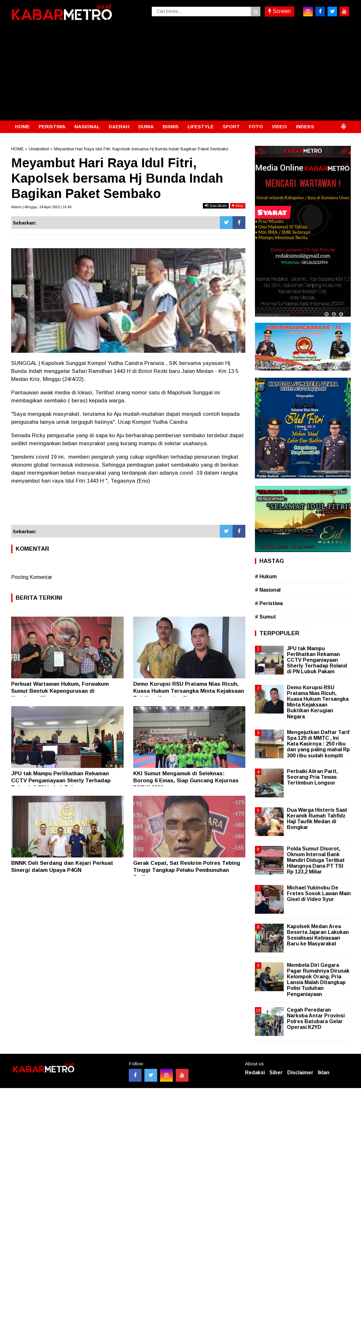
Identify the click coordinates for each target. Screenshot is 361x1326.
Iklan (323, 1072)
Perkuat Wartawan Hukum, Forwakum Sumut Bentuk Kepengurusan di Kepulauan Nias (60, 691)
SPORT (231, 126)
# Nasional (267, 590)
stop (237, 205)
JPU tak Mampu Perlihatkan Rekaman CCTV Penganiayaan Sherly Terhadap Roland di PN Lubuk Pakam (61, 780)
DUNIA (146, 126)
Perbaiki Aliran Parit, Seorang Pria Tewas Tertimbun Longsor (312, 777)
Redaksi (255, 1072)
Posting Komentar (31, 577)
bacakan (216, 205)
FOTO (256, 126)
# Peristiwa (269, 603)
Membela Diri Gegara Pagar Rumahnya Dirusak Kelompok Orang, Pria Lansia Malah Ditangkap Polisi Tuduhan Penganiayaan (318, 979)
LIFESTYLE (201, 126)
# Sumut (265, 617)
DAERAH (119, 126)
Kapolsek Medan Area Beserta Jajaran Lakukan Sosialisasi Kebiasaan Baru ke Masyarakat (318, 935)
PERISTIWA (52, 126)
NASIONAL (87, 126)
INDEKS (305, 126)
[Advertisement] (180, 72)
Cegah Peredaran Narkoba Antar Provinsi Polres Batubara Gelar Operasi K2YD (316, 1018)
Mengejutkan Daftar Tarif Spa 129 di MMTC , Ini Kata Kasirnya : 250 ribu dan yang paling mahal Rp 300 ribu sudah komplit (318, 744)
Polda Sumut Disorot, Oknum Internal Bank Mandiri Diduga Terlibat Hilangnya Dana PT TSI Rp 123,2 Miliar (316, 860)
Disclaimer (300, 1072)
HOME (22, 126)
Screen (279, 11)
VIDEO (279, 126)
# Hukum (266, 576)
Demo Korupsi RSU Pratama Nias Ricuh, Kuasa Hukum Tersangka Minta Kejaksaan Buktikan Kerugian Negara (188, 691)
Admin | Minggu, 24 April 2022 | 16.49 (41, 207)
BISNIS (171, 126)
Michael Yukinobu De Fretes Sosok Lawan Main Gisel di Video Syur (319, 893)
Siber (276, 1072)
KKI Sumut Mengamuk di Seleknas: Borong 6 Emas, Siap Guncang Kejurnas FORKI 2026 (186, 780)
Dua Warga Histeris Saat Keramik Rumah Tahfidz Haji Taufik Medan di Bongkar (317, 818)
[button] (343, 124)
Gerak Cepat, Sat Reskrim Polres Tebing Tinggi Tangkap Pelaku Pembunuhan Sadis (186, 870)
